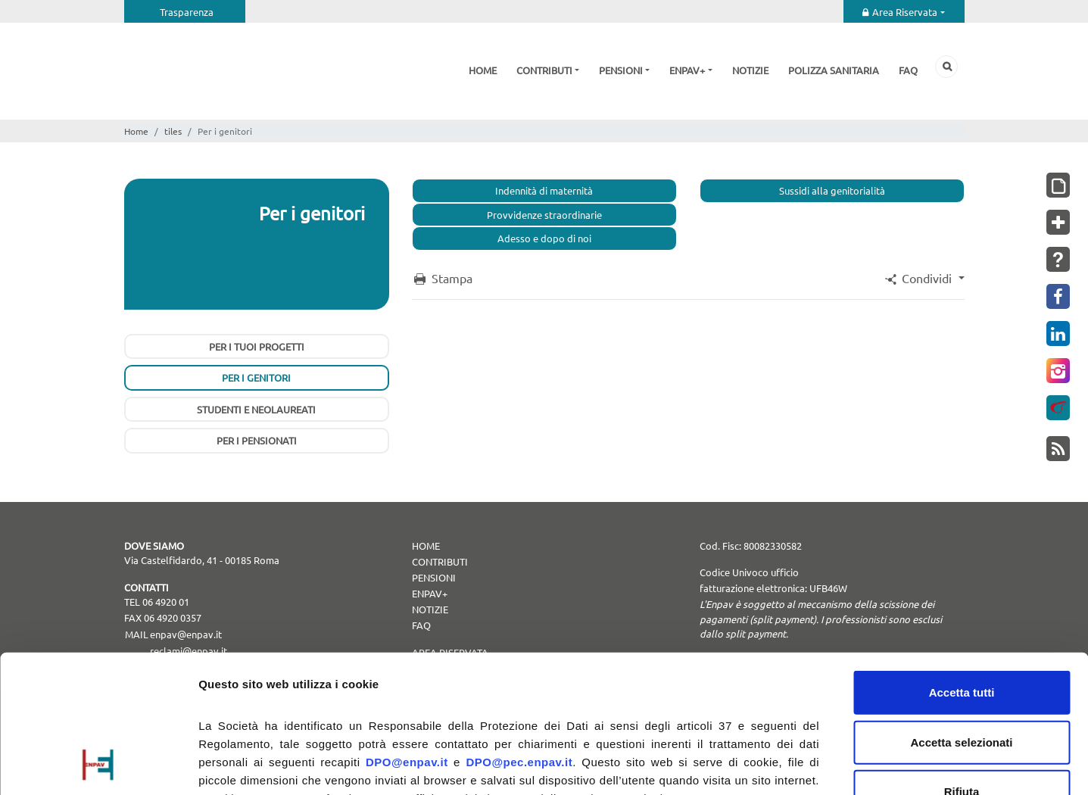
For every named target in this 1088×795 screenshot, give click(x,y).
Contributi (544, 70)
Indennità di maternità (544, 190)
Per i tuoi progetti (256, 346)
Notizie (750, 70)
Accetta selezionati (961, 612)
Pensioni (621, 70)
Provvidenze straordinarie (544, 214)
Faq (908, 70)
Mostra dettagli (796, 765)
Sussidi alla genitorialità (832, 190)
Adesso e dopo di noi (544, 238)
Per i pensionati (257, 440)
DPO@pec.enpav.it (519, 633)
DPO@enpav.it (407, 633)
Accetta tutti (962, 563)
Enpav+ (687, 70)
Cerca (946, 66)
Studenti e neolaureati (256, 409)
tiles (173, 131)
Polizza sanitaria (833, 70)
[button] (923, 277)
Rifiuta (962, 662)
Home (483, 70)
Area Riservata (904, 11)
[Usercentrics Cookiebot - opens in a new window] (98, 765)
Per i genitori (256, 377)
